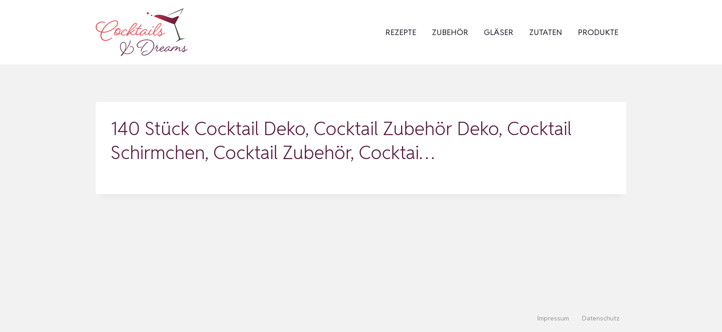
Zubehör (450, 32)
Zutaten (545, 32)
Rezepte (400, 32)
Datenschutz (601, 318)
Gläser (498, 32)
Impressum (553, 318)
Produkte (598, 32)
